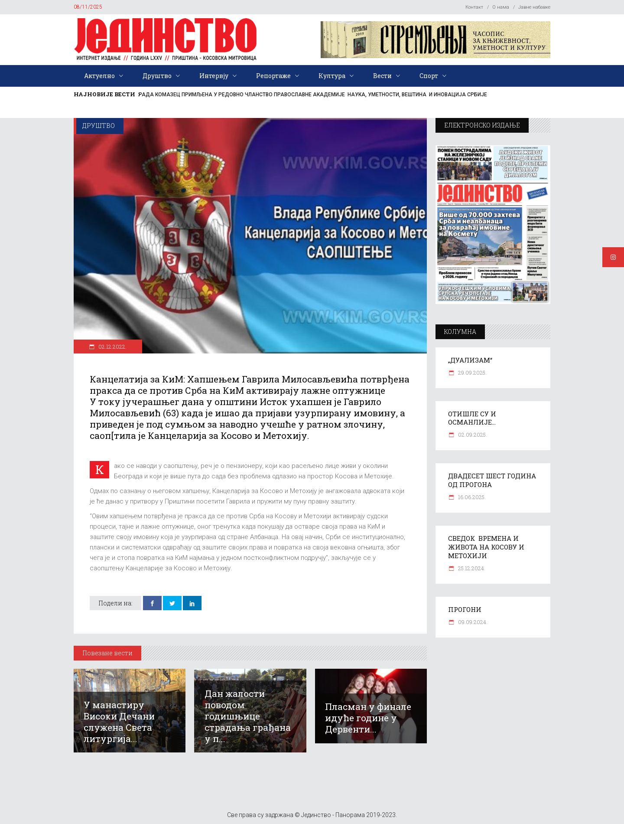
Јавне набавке (534, 7)
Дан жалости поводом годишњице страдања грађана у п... (248, 716)
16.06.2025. (471, 497)
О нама (500, 7)
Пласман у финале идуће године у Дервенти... (368, 717)
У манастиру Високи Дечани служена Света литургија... (119, 722)
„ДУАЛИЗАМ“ (470, 360)
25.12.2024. (471, 568)
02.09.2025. (472, 434)
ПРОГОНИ (464, 609)
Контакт (474, 7)
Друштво (98, 125)
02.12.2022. (112, 346)
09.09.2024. (472, 621)
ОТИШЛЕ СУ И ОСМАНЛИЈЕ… (472, 418)
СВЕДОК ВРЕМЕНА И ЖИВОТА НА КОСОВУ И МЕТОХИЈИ (486, 547)
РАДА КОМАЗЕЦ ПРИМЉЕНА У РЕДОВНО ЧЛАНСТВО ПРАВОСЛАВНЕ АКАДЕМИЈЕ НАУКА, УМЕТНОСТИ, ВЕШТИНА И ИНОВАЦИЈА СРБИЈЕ (313, 95)
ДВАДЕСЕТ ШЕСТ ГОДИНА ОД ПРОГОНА (492, 480)
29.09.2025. (472, 372)
